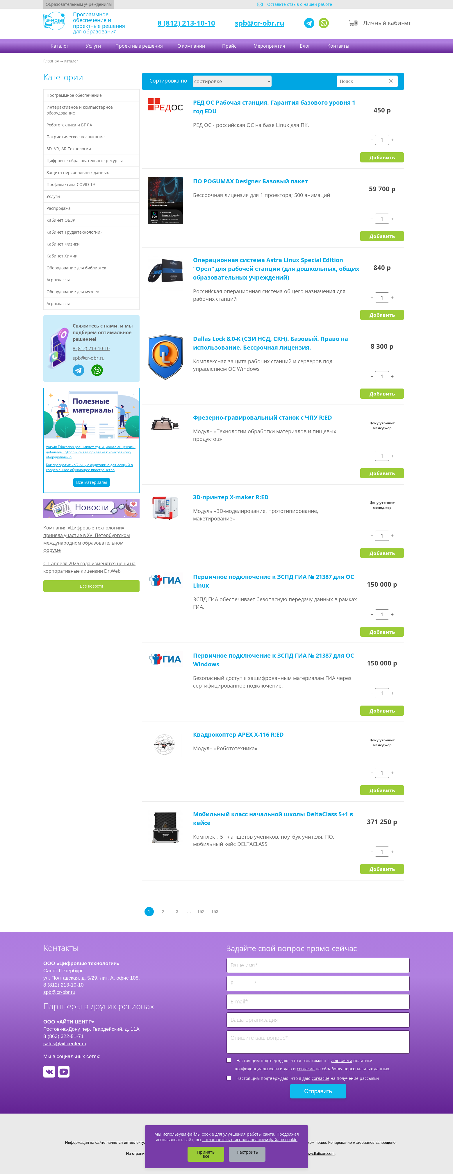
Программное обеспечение (74, 95)
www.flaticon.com (320, 1153)
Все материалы (91, 482)
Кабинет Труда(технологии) (74, 232)
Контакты (338, 46)
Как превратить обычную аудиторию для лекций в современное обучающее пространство (89, 467)
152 (200, 911)
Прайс (230, 46)
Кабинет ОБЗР (61, 220)
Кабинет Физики (63, 244)
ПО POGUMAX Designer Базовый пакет (250, 181)
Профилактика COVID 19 (71, 184)
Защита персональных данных (78, 172)
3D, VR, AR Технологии (69, 148)
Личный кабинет (387, 23)
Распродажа (59, 208)
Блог (305, 46)
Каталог (60, 46)
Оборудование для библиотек (76, 268)
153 (214, 911)
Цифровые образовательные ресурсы (85, 160)
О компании (191, 46)
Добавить (382, 157)
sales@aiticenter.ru (64, 1043)
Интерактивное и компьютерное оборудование (80, 110)
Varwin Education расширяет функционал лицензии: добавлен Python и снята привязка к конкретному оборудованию (90, 451)
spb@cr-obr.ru (259, 23)
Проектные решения (139, 46)
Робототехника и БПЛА (69, 125)
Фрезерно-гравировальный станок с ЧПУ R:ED (262, 417)
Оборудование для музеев (73, 291)
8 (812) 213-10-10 (186, 23)
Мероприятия (269, 46)
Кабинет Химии (62, 256)
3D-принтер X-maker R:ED (231, 497)
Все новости (91, 586)
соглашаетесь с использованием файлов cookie (249, 1139)
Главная (51, 61)
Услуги (93, 46)
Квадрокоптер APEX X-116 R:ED (238, 734)
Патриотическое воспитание (76, 136)
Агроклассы (58, 279)
